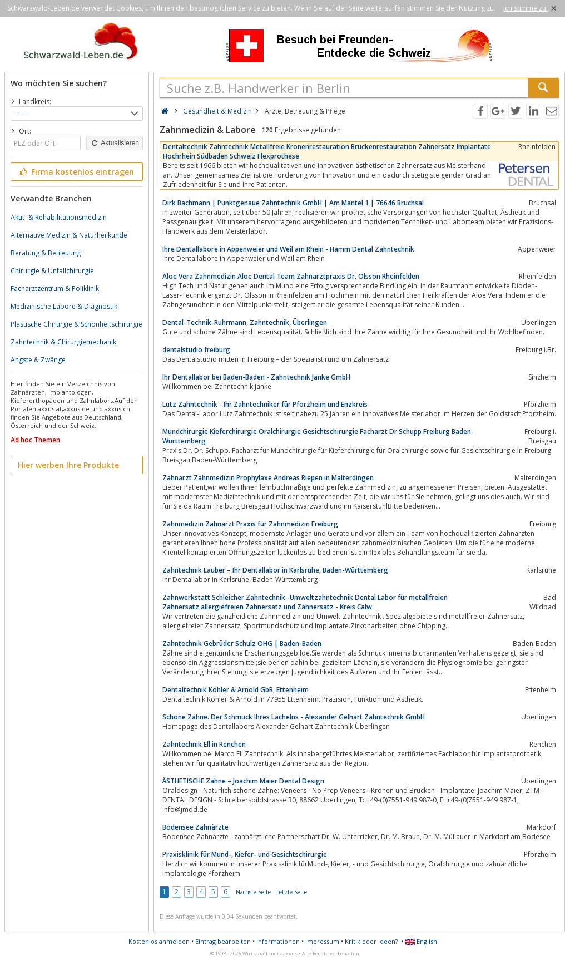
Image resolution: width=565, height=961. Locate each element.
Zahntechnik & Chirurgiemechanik (63, 342)
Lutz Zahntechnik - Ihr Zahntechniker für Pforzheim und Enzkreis (265, 404)
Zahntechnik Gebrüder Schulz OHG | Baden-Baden (241, 643)
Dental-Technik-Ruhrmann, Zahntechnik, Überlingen (244, 322)
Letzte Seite (291, 892)
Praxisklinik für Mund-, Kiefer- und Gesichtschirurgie (244, 854)
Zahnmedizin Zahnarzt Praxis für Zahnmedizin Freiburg (250, 524)
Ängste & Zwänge (38, 359)
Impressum (322, 941)
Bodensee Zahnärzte (195, 827)
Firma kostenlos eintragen (76, 171)
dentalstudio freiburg (196, 349)
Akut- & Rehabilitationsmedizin (59, 217)
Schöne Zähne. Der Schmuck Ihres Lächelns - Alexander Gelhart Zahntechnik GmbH (293, 717)
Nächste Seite (253, 892)
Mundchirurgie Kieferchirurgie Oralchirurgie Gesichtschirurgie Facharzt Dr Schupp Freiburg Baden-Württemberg (318, 436)
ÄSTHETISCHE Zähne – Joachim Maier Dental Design (243, 781)
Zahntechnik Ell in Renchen (204, 744)
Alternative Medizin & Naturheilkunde (69, 235)
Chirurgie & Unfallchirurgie (52, 270)
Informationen (278, 941)
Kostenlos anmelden (159, 941)
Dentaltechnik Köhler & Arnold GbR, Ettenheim (235, 689)
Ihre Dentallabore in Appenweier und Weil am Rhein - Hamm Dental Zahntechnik (288, 249)
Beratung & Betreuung (46, 253)
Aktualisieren (114, 143)
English (421, 941)
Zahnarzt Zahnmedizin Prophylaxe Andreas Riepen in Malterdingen (268, 477)
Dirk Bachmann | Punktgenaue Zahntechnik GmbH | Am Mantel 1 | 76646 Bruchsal (293, 203)
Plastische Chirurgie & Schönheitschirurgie (76, 324)
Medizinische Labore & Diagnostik (64, 306)
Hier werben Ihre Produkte (68, 465)
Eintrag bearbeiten (223, 941)
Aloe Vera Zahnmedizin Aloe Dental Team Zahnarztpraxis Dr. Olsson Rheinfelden (290, 276)
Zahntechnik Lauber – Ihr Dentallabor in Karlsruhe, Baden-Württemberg (275, 570)
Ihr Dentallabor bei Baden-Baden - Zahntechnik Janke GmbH (256, 377)
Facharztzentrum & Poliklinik (55, 288)
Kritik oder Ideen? (371, 941)
